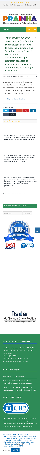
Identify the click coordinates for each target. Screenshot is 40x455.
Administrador (10, 76)
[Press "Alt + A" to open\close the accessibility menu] (37, 230)
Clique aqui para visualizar (16, 99)
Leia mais (20, 444)
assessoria (17, 421)
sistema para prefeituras (29, 418)
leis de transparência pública (12, 426)
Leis (36, 76)
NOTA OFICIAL (7, 376)
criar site (15, 418)
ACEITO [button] (15, 450)
